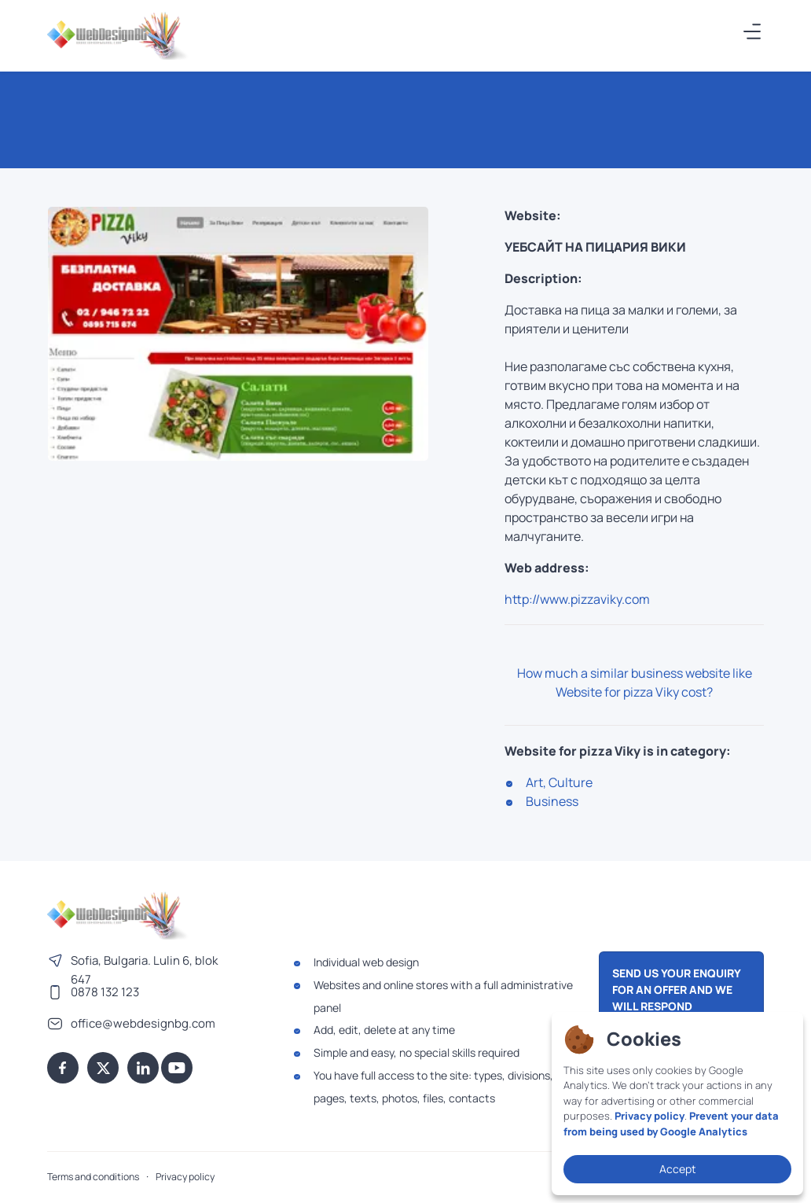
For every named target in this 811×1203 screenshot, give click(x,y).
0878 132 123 (105, 992)
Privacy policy (185, 1176)
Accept (677, 1168)
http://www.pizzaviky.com (577, 599)
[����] (753, 31)
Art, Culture (559, 782)
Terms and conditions (93, 1176)
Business (552, 801)
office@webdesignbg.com (143, 1023)
